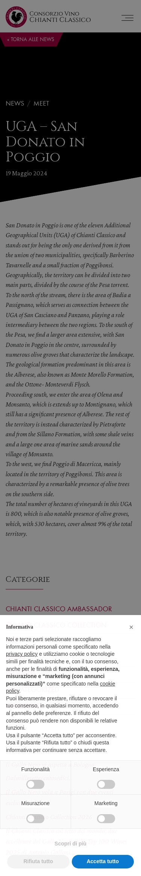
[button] (131, 639)
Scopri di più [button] (70, 855)
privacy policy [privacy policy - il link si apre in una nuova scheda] (22, 666)
